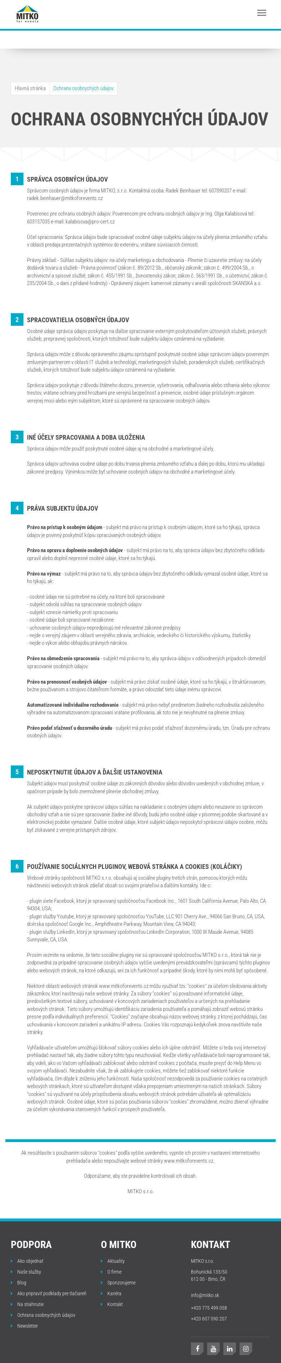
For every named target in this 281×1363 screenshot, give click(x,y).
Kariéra (111, 1293)
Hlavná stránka (30, 88)
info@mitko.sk (205, 1295)
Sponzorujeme (118, 1283)
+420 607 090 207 (209, 1319)
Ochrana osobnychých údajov (83, 88)
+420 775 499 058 (209, 1308)
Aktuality (113, 1261)
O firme (111, 1272)
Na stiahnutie (27, 1304)
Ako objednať (27, 1261)
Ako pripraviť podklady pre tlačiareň (48, 1293)
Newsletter (24, 1326)
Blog (18, 1283)
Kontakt (112, 1304)
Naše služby (26, 1272)
